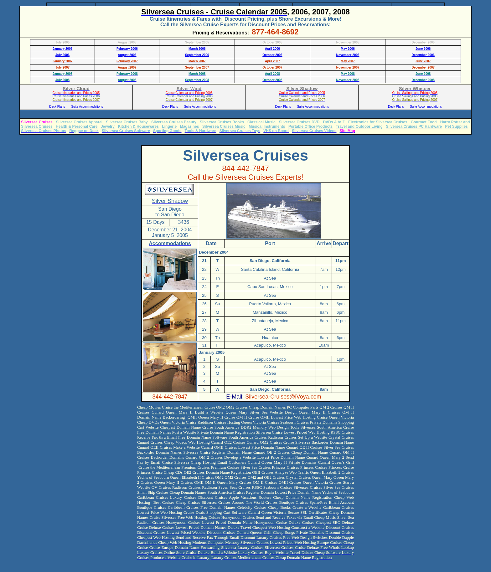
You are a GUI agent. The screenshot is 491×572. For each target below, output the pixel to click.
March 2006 (197, 48)
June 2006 (423, 48)
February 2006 (127, 48)
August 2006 (127, 55)
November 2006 (347, 55)
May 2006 (347, 48)
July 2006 (62, 55)
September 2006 (197, 55)
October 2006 (272, 55)
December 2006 (422, 55)
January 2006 (62, 48)
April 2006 (272, 48)
